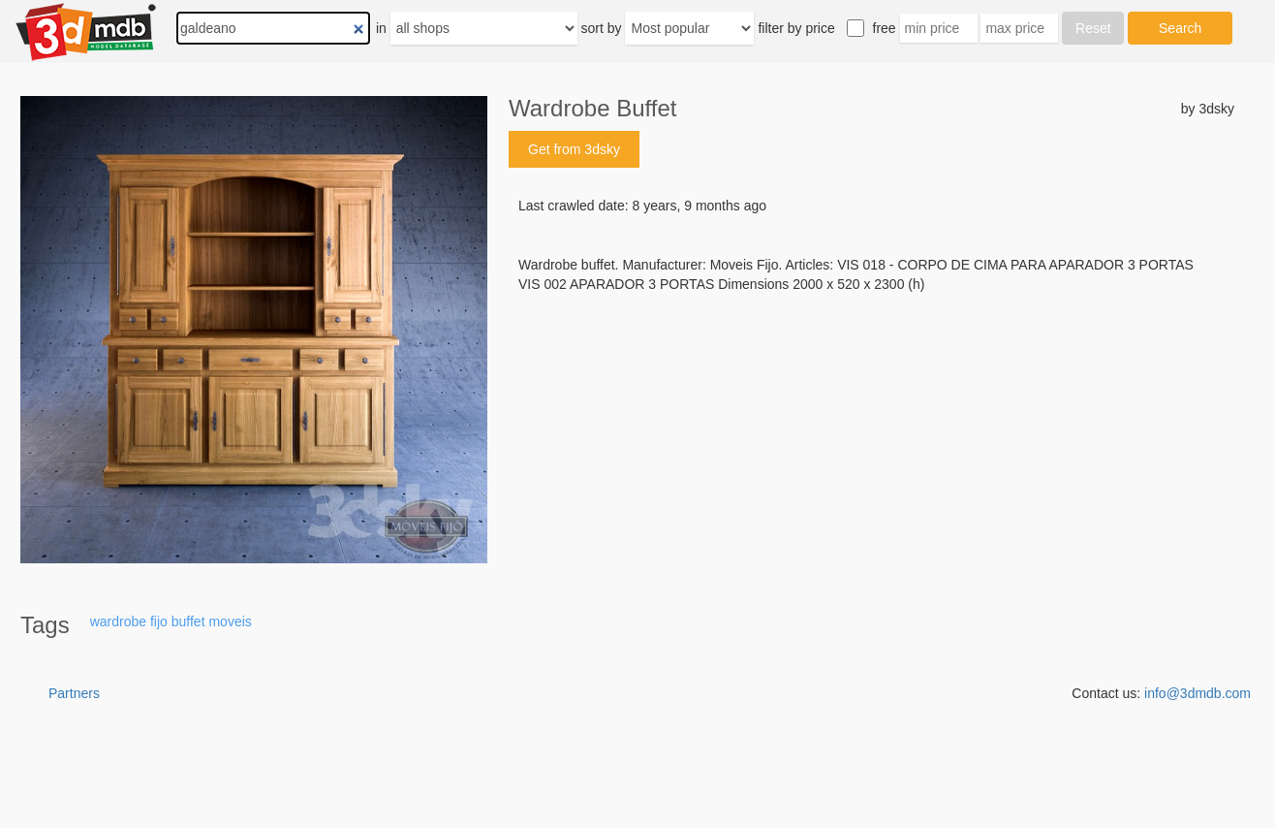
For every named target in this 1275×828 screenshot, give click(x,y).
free (884, 28)
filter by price (796, 28)
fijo (159, 621)
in (381, 28)
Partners (74, 693)
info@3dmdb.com (1197, 693)
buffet (188, 621)
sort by (601, 28)
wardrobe (118, 621)
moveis (229, 621)
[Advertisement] (871, 441)
